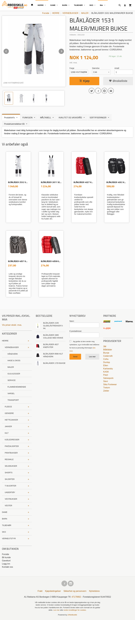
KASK (106, 372)
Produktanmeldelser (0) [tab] (14, 123)
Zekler (106, 391)
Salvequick (108, 378)
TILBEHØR (78, 5)
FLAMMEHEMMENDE (17, 387)
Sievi (105, 381)
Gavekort (6, 560)
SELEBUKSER (11, 466)
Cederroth (108, 356)
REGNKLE (9, 459)
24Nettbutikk (72, 615)
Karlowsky (108, 368)
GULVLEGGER (14, 374)
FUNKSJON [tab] (27, 117)
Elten (105, 365)
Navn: (71, 321)
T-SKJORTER (10, 486)
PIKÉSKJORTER (12, 446)
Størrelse (96, 68)
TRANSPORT (13, 400)
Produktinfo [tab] (9, 117)
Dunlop (106, 362)
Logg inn (6, 564)
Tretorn (106, 387)
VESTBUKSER (11, 499)
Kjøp (84, 81)
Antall (116, 68)
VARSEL (11, 393)
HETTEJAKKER (11, 420)
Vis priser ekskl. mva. (12, 325)
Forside (45, 13)
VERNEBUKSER (12, 347)
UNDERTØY (10, 492)
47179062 (76, 597)
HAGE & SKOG (14, 360)
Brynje (106, 353)
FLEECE (8, 407)
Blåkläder (107, 350)
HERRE (41, 5)
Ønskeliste (118, 81)
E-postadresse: (75, 331)
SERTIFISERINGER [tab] (98, 117)
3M (104, 346)
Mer (101, 5)
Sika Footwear (110, 384)
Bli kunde (6, 557)
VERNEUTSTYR (9, 538)
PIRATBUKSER (11, 453)
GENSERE (9, 413)
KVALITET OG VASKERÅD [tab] (70, 117)
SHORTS (8, 473)
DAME (52, 5)
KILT (7, 433)
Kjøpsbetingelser (53, 591)
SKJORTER (10, 479)
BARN (64, 5)
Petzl (105, 375)
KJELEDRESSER (12, 440)
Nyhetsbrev (94, 591)
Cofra (105, 359)
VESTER (8, 505)
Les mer (92, 357)
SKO (91, 5)
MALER (11, 367)
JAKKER (8, 426)
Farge (71, 68)
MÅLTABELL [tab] (45, 117)
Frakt (40, 591)
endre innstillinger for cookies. (75, 610)
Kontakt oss (7, 567)
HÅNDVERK (13, 354)
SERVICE (12, 380)
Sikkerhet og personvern (75, 591)
